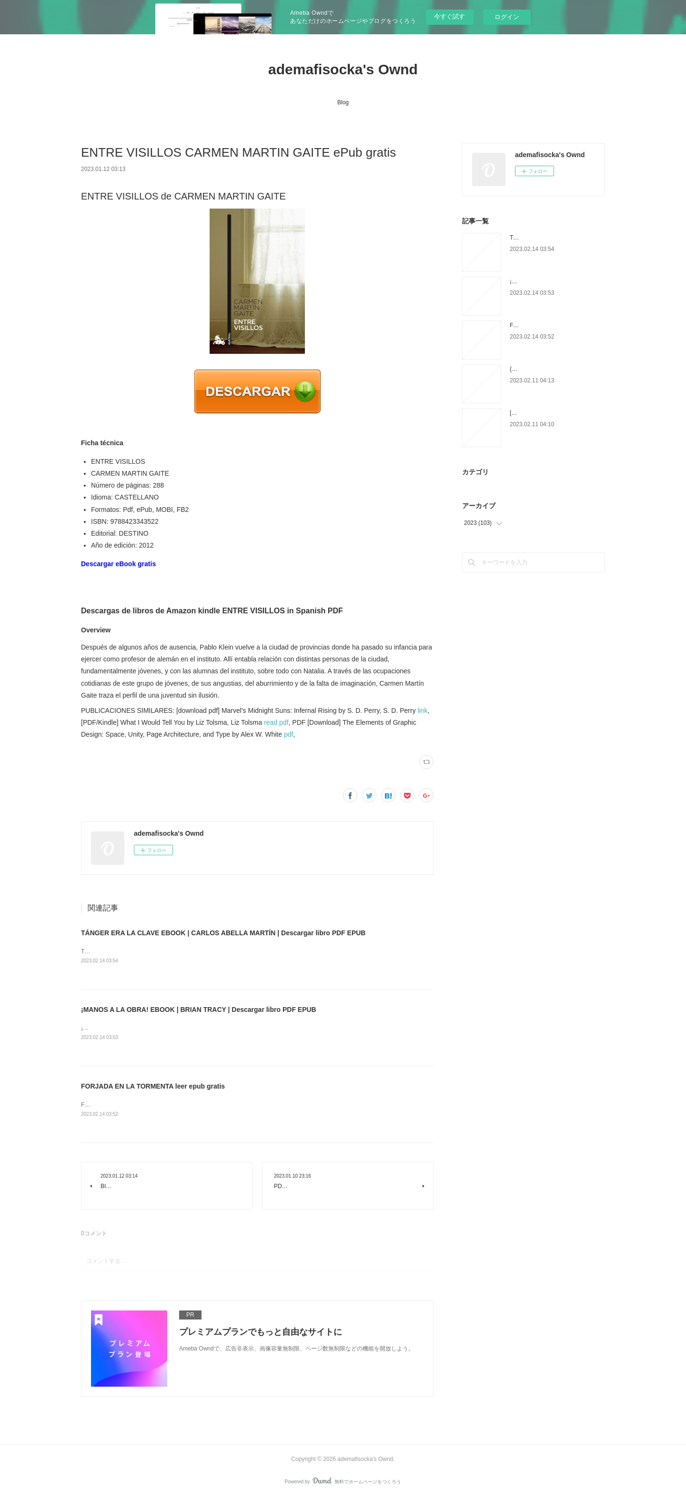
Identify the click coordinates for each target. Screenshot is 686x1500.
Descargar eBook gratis (118, 564)
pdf (288, 734)
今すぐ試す (449, 16)
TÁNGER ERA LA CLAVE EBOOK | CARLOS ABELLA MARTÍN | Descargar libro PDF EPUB (223, 933)
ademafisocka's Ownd (343, 69)
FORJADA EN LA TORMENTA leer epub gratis (153, 1087)
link (423, 710)
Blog (343, 102)
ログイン (506, 16)
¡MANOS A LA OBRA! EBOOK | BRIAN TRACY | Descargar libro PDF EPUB (198, 1010)
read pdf (276, 722)
